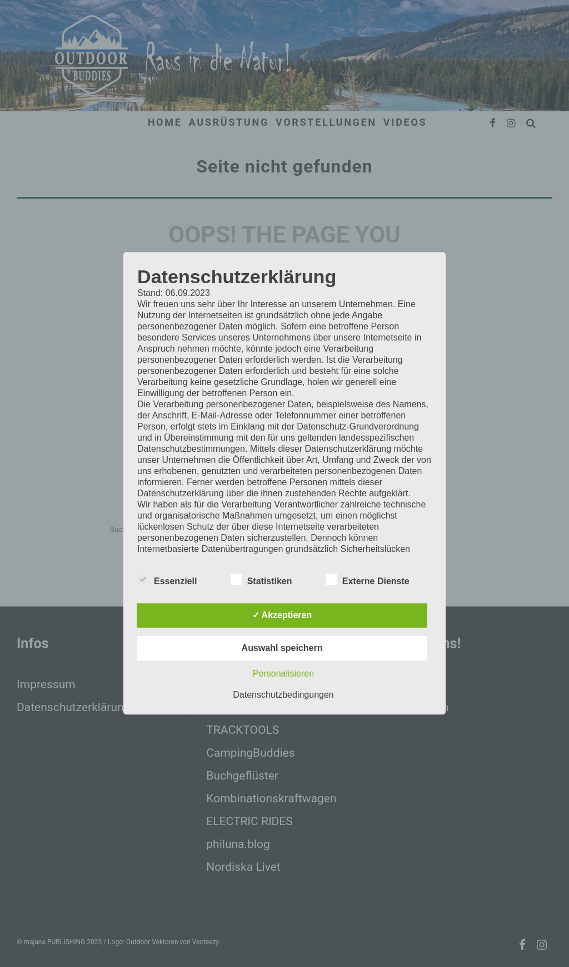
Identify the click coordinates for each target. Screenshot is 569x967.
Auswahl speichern (282, 648)
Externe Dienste (368, 580)
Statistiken (261, 580)
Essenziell (167, 580)
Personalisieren (283, 674)
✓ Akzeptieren (282, 615)
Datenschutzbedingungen (283, 695)
